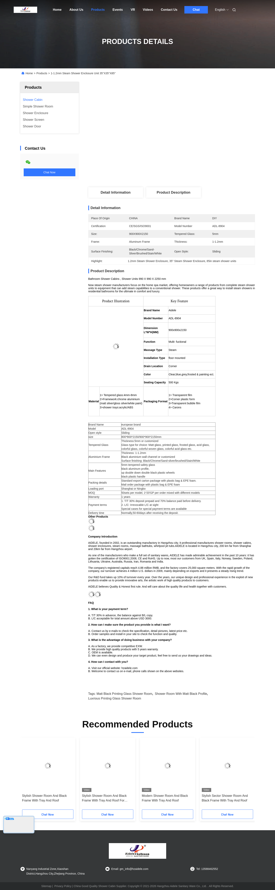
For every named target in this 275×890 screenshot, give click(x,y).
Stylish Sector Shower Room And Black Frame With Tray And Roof (225, 798)
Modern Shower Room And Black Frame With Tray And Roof (165, 798)
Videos (148, 9)
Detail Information (116, 192)
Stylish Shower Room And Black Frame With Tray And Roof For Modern (104, 798)
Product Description (173, 192)
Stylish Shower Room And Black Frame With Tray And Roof (44, 798)
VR (133, 9)
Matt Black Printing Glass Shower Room (124, 693)
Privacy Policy (62, 886)
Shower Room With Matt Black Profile (181, 693)
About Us (76, 9)
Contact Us (169, 9)
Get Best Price (194, 162)
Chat (196, 9)
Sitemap (46, 886)
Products (98, 9)
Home (57, 9)
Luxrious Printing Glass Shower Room (114, 698)
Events (118, 9)
